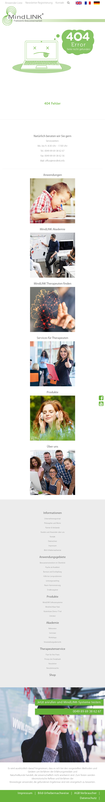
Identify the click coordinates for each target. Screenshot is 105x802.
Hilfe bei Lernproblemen (52, 576)
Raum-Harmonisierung (52, 585)
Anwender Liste (13, 3)
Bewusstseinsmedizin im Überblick (52, 563)
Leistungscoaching (52, 581)
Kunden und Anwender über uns (52, 532)
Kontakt (60, 3)
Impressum (53, 546)
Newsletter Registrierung (39, 3)
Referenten (52, 629)
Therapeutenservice (52, 649)
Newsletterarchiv (52, 668)
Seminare (52, 633)
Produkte (52, 596)
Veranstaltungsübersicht (52, 642)
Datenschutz (52, 541)
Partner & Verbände (52, 528)
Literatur (52, 616)
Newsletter (53, 664)
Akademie (52, 622)
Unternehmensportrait (52, 519)
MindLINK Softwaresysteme (52, 602)
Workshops (52, 638)
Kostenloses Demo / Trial (52, 611)
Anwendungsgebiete (52, 557)
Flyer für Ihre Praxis (52, 655)
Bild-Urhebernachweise (52, 550)
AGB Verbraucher (85, 793)
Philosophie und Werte (52, 523)
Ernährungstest (52, 590)
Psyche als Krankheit (52, 567)
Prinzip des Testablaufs (52, 659)
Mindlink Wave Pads (52, 607)
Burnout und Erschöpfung (52, 572)
